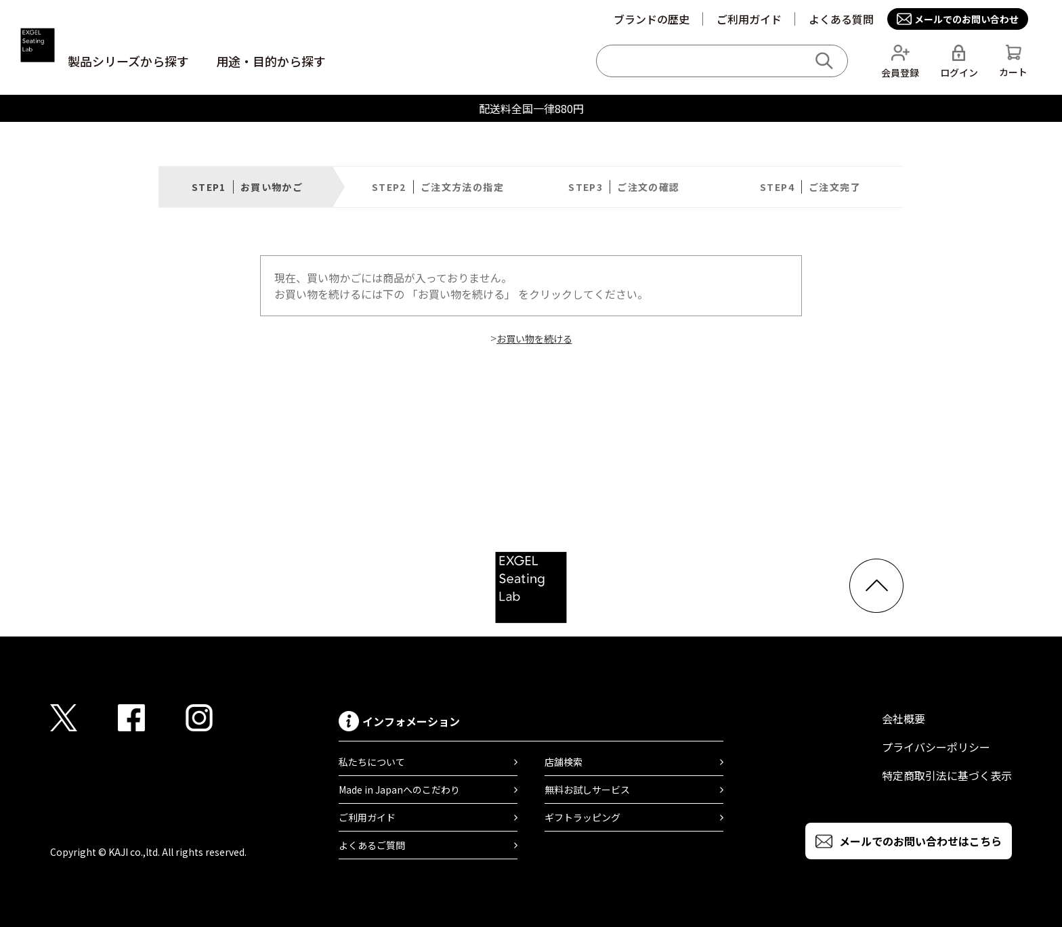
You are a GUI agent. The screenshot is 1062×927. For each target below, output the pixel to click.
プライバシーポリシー (936, 747)
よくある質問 (841, 19)
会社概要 (903, 718)
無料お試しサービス (587, 789)
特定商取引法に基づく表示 (947, 775)
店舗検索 (563, 762)
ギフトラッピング (582, 817)
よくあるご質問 (372, 845)
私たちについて (372, 762)
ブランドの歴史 (651, 19)
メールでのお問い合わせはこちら (920, 841)
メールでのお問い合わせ (966, 19)
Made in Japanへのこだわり (399, 789)
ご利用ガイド (749, 19)
